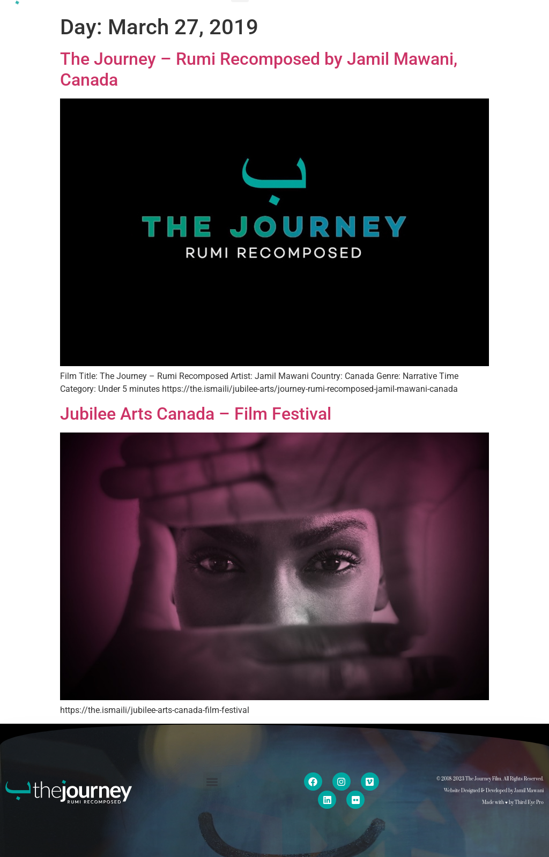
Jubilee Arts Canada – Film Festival (195, 414)
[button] (212, 781)
